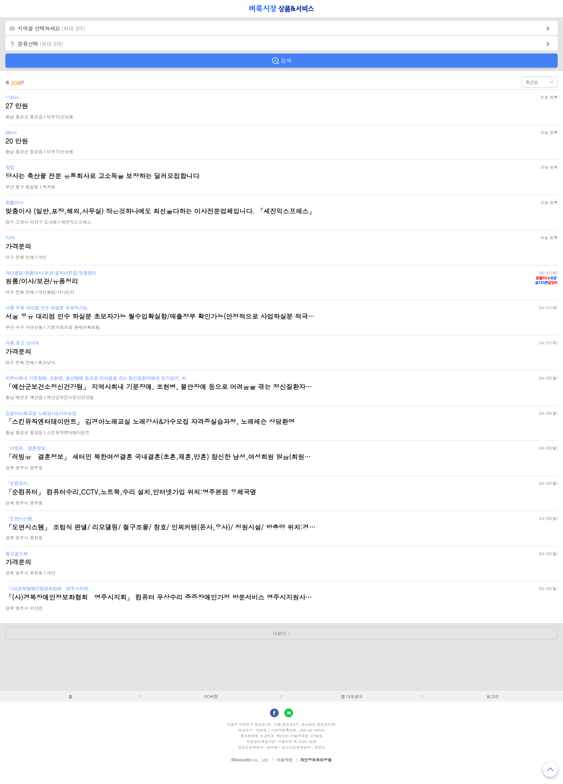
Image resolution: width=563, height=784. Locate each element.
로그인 (493, 696)
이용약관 (285, 759)
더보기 (279, 633)
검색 (286, 60)
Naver (288, 713)
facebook (274, 713)
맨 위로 (550, 769)
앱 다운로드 (352, 696)
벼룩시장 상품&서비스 (281, 8)
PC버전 (211, 696)
